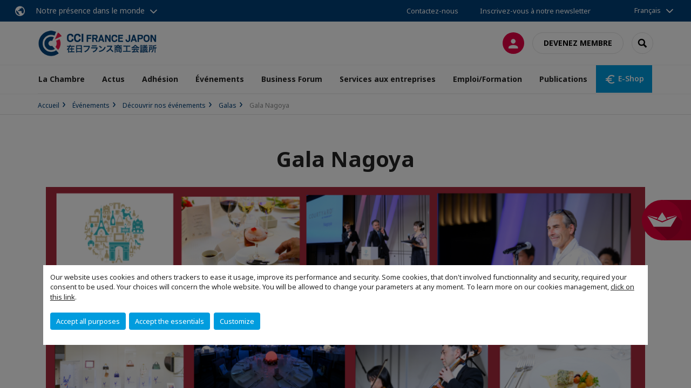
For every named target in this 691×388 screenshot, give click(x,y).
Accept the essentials (169, 321)
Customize (237, 321)
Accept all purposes (88, 321)
